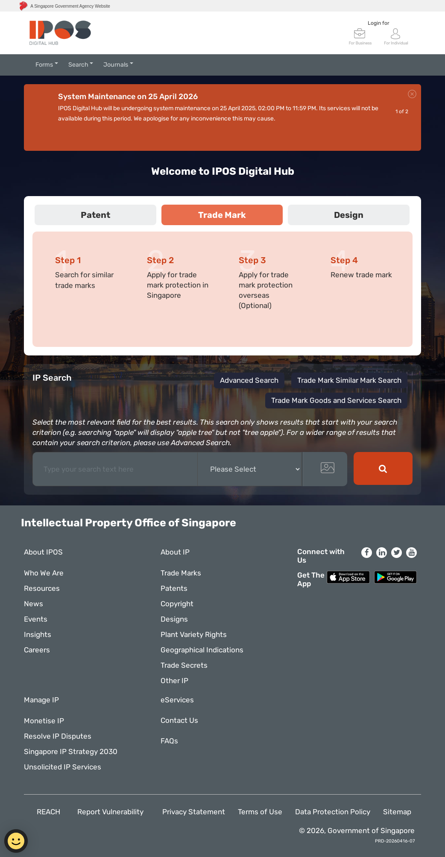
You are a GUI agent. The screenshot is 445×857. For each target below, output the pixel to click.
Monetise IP (44, 720)
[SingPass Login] (396, 36)
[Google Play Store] (395, 576)
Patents (174, 588)
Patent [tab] (95, 215)
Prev (391, 136)
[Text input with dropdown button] (115, 469)
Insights (37, 634)
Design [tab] (348, 215)
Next (412, 136)
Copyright (177, 603)
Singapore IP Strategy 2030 (70, 751)
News (33, 603)
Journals (115, 64)
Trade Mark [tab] (222, 215)
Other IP (174, 680)
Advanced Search (249, 380)
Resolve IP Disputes (57, 736)
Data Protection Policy (332, 811)
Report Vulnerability (113, 811)
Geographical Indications (202, 650)
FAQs (171, 741)
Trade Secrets (184, 665)
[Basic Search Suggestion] (249, 469)
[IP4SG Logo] (60, 33)
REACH (50, 811)
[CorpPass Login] (360, 36)
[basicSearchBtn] (383, 468)
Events (35, 619)
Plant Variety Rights (194, 634)
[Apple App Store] (348, 576)
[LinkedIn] (381, 552)
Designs (174, 619)
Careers (37, 650)
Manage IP (41, 700)
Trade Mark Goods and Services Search (336, 400)
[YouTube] (411, 552)
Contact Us (179, 720)
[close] (412, 92)
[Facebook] (366, 552)
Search (78, 64)
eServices (177, 700)
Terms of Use (260, 811)
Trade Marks (181, 573)
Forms (44, 64)
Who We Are (44, 573)
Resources (42, 588)
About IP (175, 552)
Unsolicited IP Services (62, 767)
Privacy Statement (193, 811)
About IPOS (43, 552)
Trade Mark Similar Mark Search (349, 380)
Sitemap (397, 811)
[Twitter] (396, 552)
